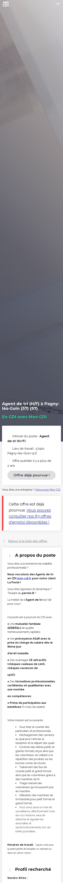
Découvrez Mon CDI (47, 489)
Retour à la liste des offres (27, 541)
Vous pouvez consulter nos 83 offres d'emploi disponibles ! (30, 516)
